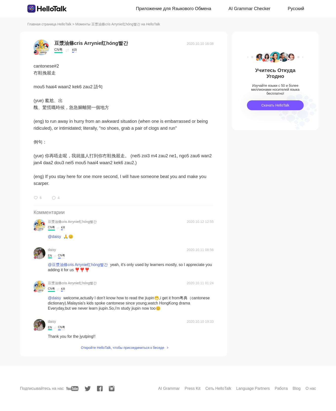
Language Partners (253, 388)
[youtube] (72, 388)
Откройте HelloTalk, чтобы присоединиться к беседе (122, 348)
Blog (296, 388)
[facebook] (100, 388)
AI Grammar (169, 388)
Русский (296, 8)
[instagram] (111, 388)
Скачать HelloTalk (275, 105)
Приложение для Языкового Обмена (173, 8)
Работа (281, 388)
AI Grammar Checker (249, 8)
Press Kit (192, 388)
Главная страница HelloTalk (49, 24)
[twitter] (88, 388)
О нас (310, 388)
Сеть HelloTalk (218, 388)
